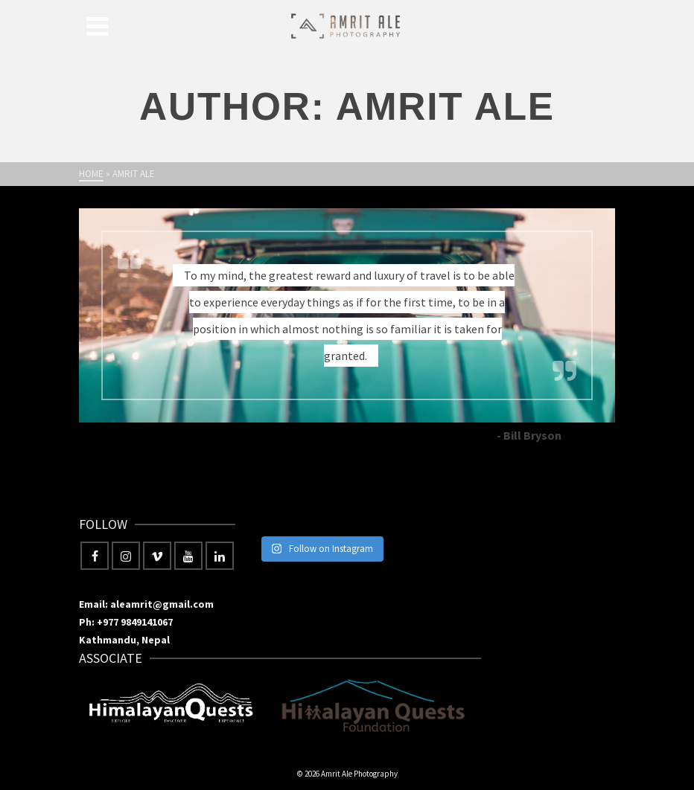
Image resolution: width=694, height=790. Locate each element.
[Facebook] (94, 556)
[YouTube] (188, 556)
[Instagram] (126, 556)
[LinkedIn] (220, 556)
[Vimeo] (157, 556)
